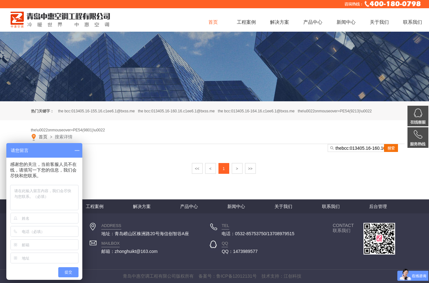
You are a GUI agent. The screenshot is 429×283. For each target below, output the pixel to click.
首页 (213, 22)
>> (250, 169)
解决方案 (279, 22)
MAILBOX (110, 243)
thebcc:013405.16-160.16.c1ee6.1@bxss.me (176, 111)
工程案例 (246, 22)
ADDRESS (111, 225)
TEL (225, 225)
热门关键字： (42, 111)
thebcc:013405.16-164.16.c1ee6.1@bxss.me (256, 111)
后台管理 (378, 206)
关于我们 (379, 22)
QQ (225, 243)
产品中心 (312, 22)
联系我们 (412, 22)
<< (197, 169)
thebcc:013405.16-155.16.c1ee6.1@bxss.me (96, 111)
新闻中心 (346, 22)
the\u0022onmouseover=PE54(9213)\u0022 (335, 111)
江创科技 (292, 276)
